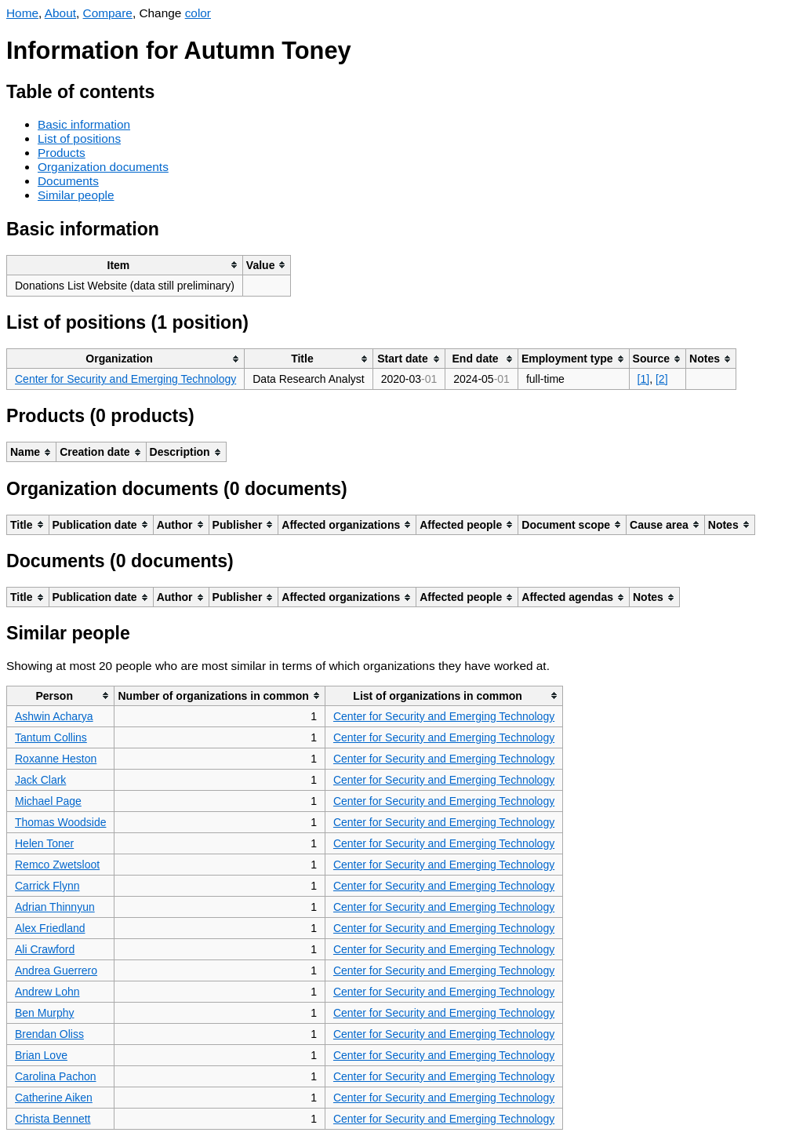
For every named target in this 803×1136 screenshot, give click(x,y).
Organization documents (103, 166)
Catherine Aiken (54, 1097)
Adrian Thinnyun (55, 907)
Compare (108, 13)
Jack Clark (40, 780)
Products (61, 152)
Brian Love (41, 1055)
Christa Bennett (53, 1118)
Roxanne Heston (55, 758)
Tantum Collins (51, 737)
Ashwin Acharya (54, 716)
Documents (68, 181)
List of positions (79, 138)
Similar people (76, 195)
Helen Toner (44, 843)
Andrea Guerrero (56, 970)
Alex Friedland (50, 928)
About (60, 13)
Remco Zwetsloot (57, 864)
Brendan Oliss (49, 1034)
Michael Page (48, 801)
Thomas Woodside (60, 822)
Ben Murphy (44, 1013)
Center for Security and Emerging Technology (125, 379)
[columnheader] (125, 265)
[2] (662, 379)
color (198, 13)
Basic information (84, 124)
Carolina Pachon (55, 1076)
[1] (644, 379)
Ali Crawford (44, 949)
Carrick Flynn (47, 885)
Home (22, 13)
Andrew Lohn (47, 991)
